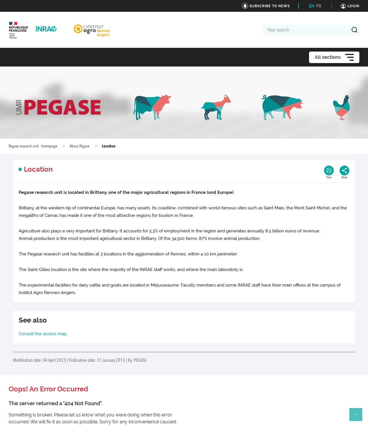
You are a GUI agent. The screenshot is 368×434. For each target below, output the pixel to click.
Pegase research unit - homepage (33, 146)
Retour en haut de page (358, 417)
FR (318, 6)
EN (312, 6)
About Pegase (79, 146)
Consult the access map (42, 333)
